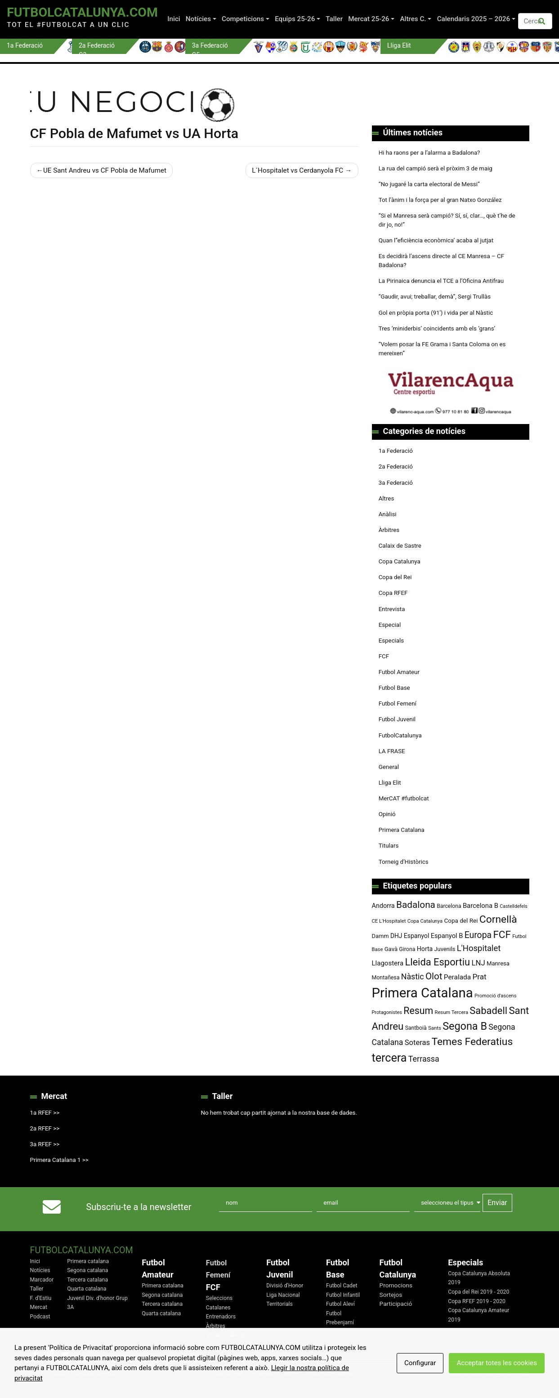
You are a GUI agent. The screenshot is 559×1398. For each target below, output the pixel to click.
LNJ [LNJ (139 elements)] (478, 962)
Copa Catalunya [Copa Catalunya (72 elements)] (425, 921)
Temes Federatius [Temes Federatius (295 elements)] (472, 1042)
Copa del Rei (395, 577)
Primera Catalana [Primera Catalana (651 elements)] (422, 992)
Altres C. (413, 19)
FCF (384, 656)
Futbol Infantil (343, 1295)
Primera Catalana (402, 829)
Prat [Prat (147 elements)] (479, 976)
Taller (334, 19)
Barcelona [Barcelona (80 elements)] (449, 906)
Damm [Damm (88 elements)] (380, 936)
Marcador (42, 1280)
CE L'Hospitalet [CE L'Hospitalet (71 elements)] (389, 921)
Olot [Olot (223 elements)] (434, 976)
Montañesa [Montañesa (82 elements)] (386, 977)
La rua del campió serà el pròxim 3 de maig (435, 168)
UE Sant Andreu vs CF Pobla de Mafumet (104, 170)
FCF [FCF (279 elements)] (501, 934)
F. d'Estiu (41, 1298)
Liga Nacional (283, 1295)
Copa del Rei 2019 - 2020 (478, 1292)
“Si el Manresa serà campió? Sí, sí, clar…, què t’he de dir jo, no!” (447, 220)
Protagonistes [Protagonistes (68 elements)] (387, 1012)
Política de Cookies (331, 1373)
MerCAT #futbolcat (404, 798)
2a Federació (396, 466)
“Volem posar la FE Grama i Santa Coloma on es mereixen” (442, 349)
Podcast (40, 1316)
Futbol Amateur (399, 672)
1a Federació (396, 450)
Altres (386, 498)
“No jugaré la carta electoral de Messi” (429, 184)
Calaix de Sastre (400, 545)
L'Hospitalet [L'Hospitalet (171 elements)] (479, 948)
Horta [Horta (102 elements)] (425, 948)
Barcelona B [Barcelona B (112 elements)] (480, 906)
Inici (173, 19)
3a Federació (396, 482)
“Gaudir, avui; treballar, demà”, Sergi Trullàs (435, 296)
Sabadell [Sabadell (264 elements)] (488, 1010)
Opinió (387, 814)
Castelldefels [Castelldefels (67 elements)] (514, 906)
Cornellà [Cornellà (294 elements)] (498, 919)
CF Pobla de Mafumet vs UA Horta (134, 133)
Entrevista (392, 609)
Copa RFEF (393, 593)
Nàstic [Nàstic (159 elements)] (412, 976)
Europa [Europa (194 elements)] (478, 935)
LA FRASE (392, 751)
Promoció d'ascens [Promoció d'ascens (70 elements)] (495, 996)
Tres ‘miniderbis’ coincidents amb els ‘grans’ (437, 328)
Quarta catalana (86, 1289)
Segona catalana (87, 1270)
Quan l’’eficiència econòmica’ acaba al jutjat (436, 240)
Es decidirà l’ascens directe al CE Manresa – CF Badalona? (441, 260)
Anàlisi (388, 514)
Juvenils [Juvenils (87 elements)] (445, 949)
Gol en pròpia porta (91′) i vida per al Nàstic (436, 312)
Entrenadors (221, 1316)
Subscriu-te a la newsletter (139, 1206)
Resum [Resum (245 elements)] (418, 1010)
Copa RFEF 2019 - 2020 (476, 1301)
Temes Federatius (228, 1335)
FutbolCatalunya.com (82, 12)
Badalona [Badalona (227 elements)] (415, 904)
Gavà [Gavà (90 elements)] (391, 949)
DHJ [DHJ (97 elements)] (396, 935)
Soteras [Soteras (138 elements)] (417, 1042)
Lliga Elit (390, 782)
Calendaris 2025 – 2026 (473, 19)
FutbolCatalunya (400, 735)
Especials (391, 640)
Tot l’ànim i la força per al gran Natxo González (440, 200)
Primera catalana (88, 1261)
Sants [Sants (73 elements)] (434, 1028)
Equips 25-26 (295, 19)
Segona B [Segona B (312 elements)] (465, 1026)
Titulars (389, 845)
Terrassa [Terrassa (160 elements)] (423, 1058)
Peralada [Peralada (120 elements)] (457, 977)
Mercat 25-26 (368, 19)
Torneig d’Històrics (404, 861)
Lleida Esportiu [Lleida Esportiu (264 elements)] (437, 962)
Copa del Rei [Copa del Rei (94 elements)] (461, 920)
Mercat (38, 1307)
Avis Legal (228, 1373)
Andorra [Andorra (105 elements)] (383, 906)
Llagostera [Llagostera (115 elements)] (388, 963)
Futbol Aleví (340, 1304)
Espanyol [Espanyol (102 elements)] (416, 935)
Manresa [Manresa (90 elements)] (498, 963)
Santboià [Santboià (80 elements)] (416, 1028)
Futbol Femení (397, 703)
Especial (390, 624)
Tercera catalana (87, 1280)
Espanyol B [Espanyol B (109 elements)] (447, 936)
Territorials (279, 1304)
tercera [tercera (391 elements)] (389, 1057)
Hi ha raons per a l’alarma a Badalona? (429, 152)
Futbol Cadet (342, 1285)
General (389, 767)
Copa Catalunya (399, 561)
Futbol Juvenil (397, 719)
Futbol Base (394, 687)
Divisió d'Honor (284, 1285)
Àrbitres (389, 530)
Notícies (198, 19)
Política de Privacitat (274, 1373)
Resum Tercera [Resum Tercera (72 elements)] (451, 1012)
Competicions (243, 19)
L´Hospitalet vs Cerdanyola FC (297, 170)
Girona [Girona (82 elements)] (407, 949)
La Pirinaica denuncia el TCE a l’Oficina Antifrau (441, 280)
